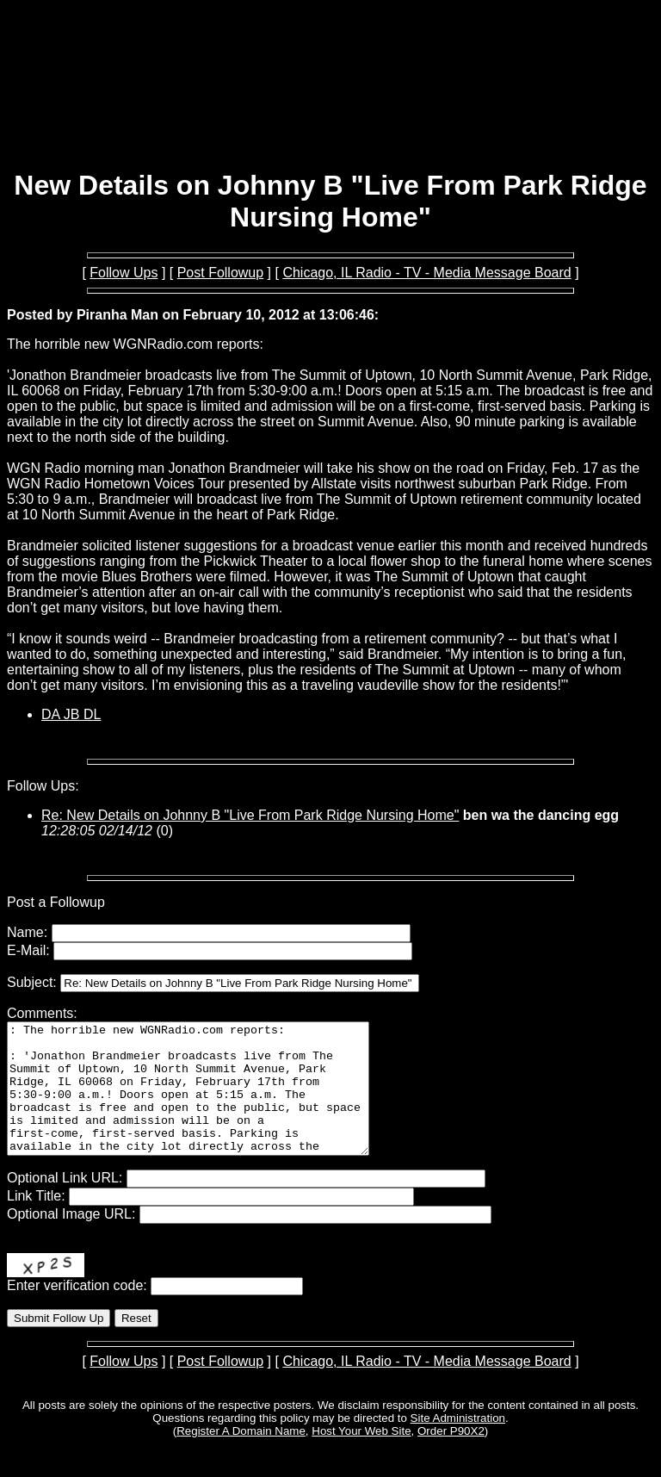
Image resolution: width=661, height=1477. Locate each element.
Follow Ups (124, 272)
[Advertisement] (330, 110)
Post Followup (220, 272)
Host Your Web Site (361, 1456)
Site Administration (458, 1443)
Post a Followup (56, 902)
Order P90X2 (451, 1456)
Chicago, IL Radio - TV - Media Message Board (426, 272)
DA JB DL (71, 714)
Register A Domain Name (241, 1456)
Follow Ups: (43, 786)
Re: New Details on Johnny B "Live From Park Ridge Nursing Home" (250, 815)
